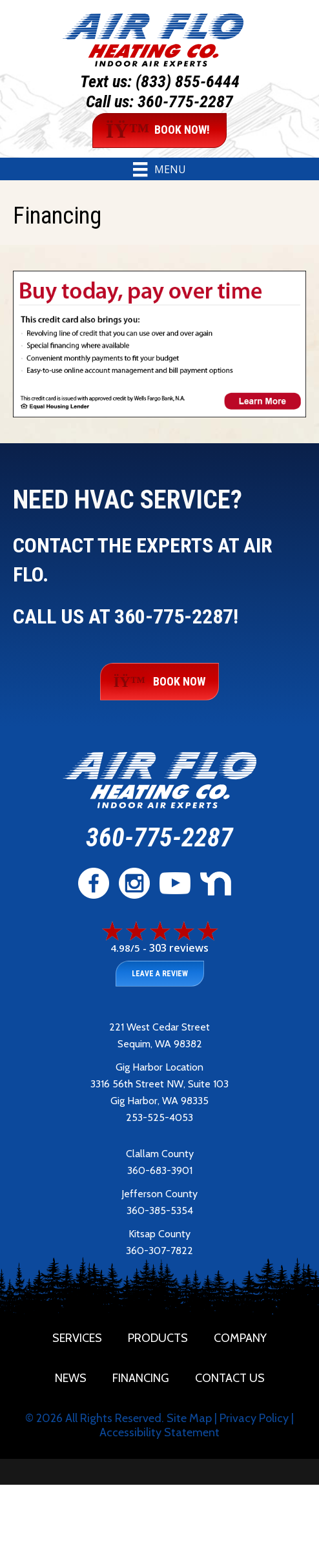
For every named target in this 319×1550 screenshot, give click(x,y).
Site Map (189, 1418)
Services (77, 1338)
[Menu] (159, 169)
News (71, 1378)
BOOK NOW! (158, 130)
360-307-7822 (159, 1250)
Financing (140, 1378)
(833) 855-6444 (188, 81)
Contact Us (230, 1378)
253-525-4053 (159, 1117)
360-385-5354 (160, 1210)
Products (158, 1338)
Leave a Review (160, 973)
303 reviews (179, 948)
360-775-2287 (185, 101)
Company (240, 1338)
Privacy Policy (254, 1418)
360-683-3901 (159, 1170)
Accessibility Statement (159, 1432)
